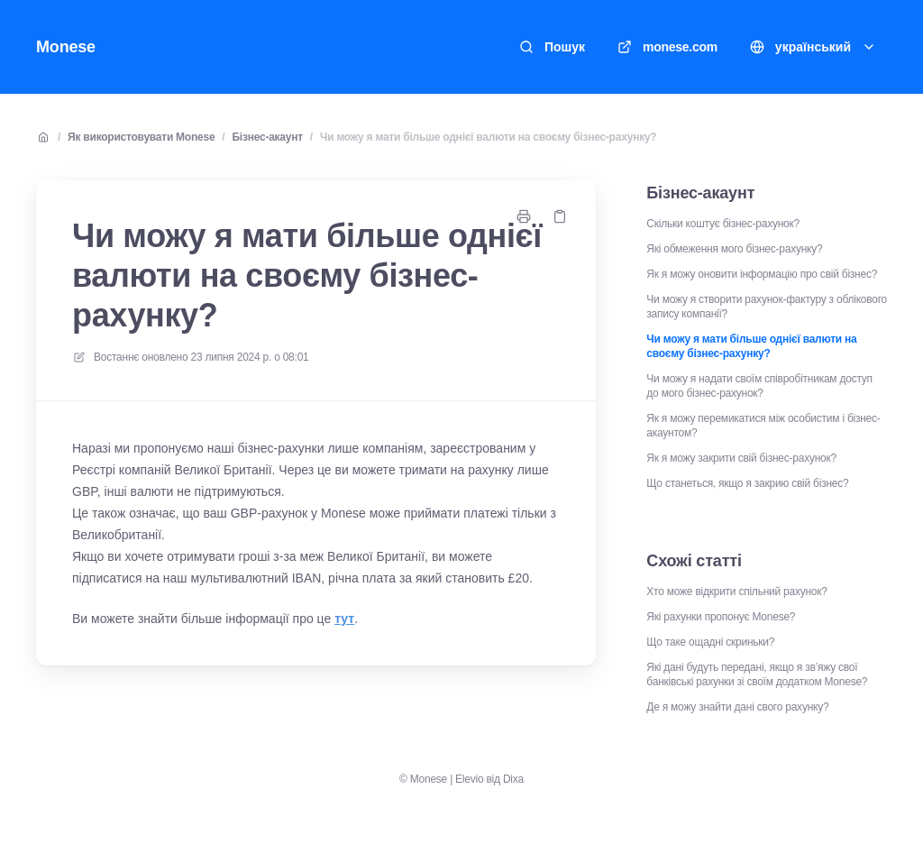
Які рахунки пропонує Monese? (720, 616)
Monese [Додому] (66, 47)
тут (344, 618)
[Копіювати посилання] (559, 216)
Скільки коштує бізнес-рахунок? (723, 223)
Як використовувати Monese (141, 137)
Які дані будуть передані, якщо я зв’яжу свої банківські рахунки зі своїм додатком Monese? (756, 674)
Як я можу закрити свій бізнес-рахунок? (741, 458)
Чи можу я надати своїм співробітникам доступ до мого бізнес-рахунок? (759, 385)
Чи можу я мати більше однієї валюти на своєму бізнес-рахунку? (488, 137)
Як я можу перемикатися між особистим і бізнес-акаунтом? (763, 425)
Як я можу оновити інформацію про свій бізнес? (761, 274)
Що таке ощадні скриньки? (710, 642)
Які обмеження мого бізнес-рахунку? (734, 249)
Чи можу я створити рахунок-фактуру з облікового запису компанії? (766, 306)
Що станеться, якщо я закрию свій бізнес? (747, 483)
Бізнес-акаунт (267, 137)
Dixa (513, 779)
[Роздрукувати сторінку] (523, 216)
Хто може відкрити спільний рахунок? (736, 591)
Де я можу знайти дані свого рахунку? (737, 707)
